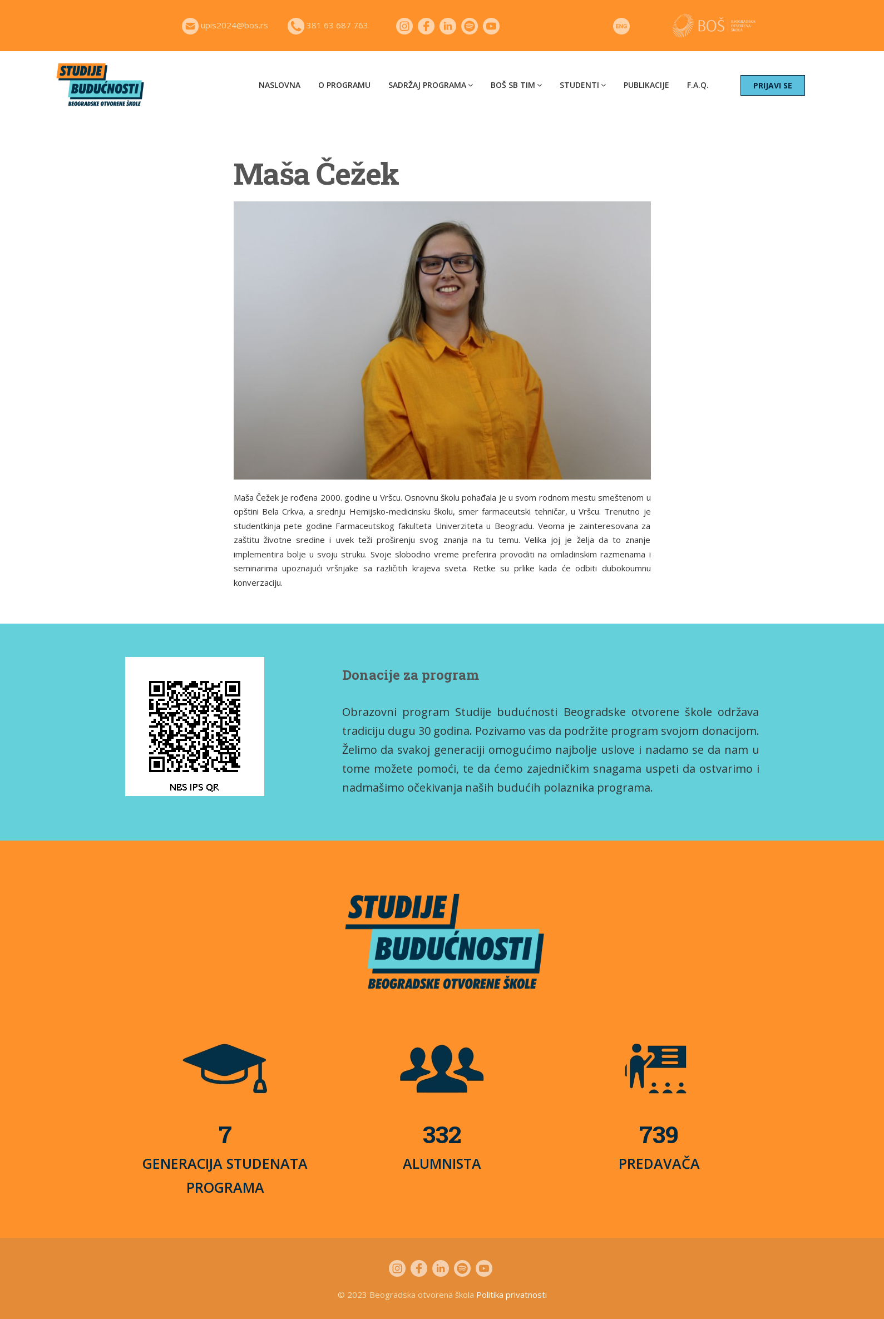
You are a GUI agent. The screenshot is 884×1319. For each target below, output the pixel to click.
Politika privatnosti (511, 1294)
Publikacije (646, 85)
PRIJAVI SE (772, 85)
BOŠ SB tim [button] (516, 85)
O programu (344, 85)
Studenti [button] (583, 85)
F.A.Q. (698, 85)
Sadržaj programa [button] (430, 85)
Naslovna (279, 85)
